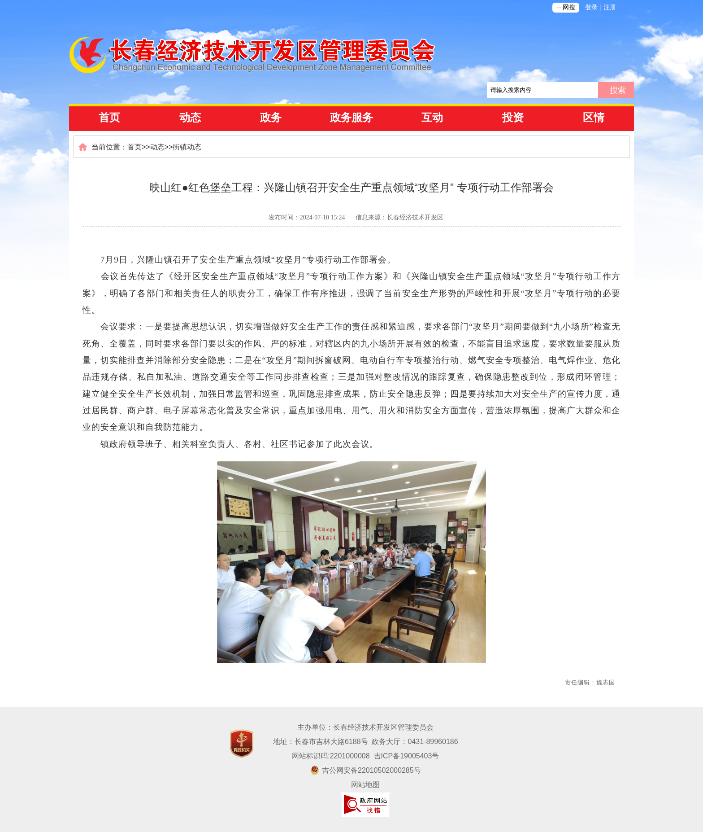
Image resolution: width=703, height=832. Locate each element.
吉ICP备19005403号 (406, 756)
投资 (513, 117)
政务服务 (351, 117)
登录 (591, 7)
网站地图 (365, 784)
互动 (432, 117)
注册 (609, 7)
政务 (271, 117)
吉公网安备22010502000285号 (365, 770)
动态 (190, 117)
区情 (593, 117)
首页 (109, 117)
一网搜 (565, 7)
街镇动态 (187, 147)
